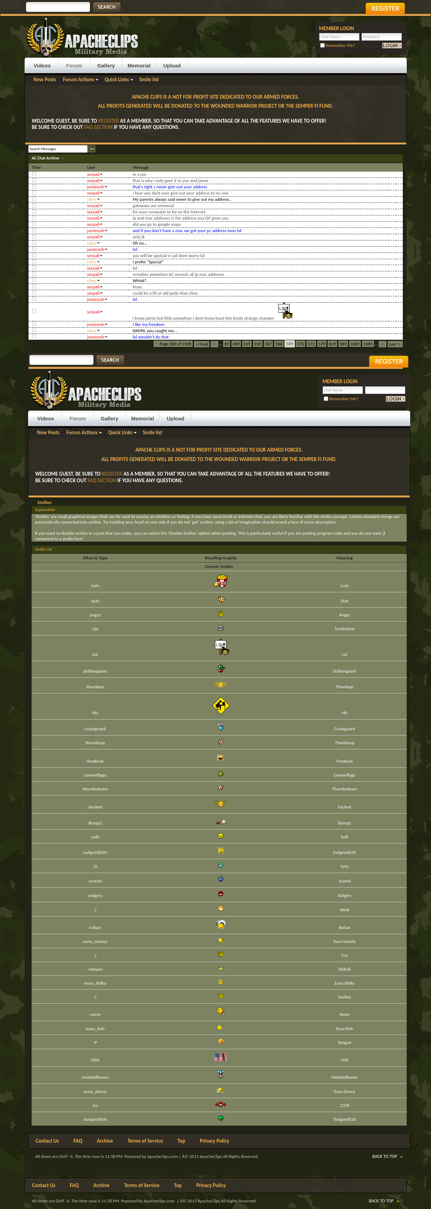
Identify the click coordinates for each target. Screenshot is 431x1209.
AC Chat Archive (46, 158)
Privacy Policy (214, 1141)
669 (343, 343)
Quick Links (117, 79)
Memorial (139, 65)
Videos (42, 65)
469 (236, 343)
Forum (74, 65)
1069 (354, 343)
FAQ (78, 1141)
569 (289, 343)
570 (300, 343)
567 (268, 343)
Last (395, 344)
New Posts (45, 79)
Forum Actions (78, 79)
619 (332, 343)
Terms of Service (145, 1141)
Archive (105, 1141)
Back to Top (384, 1156)
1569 (367, 343)
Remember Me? (337, 45)
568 (278, 343)
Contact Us (47, 1141)
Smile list (149, 79)
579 (321, 343)
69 (226, 343)
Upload (172, 65)
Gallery (106, 65)
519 (246, 343)
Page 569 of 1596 (175, 343)
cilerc (92, 199)
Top (181, 1141)
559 (257, 343)
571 (311, 343)
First (201, 344)
